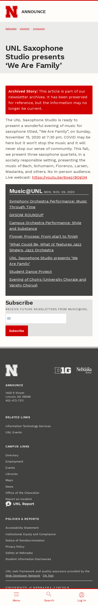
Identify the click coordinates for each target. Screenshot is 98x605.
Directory (11, 455)
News (9, 486)
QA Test (48, 575)
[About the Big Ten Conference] (63, 370)
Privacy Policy (14, 546)
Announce (34, 11)
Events (10, 467)
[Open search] (49, 597)
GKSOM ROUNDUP (26, 215)
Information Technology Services (28, 426)
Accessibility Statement (22, 527)
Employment (14, 461)
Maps (9, 480)
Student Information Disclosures (28, 559)
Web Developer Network (22, 575)
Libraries (11, 474)
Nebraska (10, 28)
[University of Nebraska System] (84, 370)
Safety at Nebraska (19, 553)
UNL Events (13, 432)
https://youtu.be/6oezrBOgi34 (59, 177)
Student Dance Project (30, 271)
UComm (24, 28)
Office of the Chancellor (22, 493)
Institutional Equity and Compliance (30, 534)
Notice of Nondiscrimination (24, 540)
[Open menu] (16, 597)
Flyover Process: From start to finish (43, 236)
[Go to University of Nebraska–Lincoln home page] (11, 12)
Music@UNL (26, 191)
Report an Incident (19, 502)
